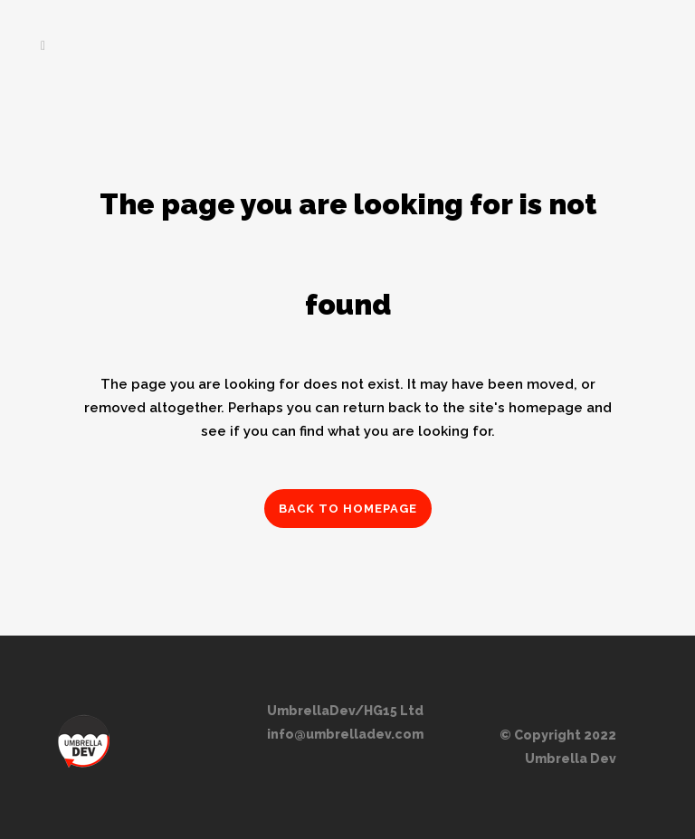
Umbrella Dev (570, 758)
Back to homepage (348, 508)
